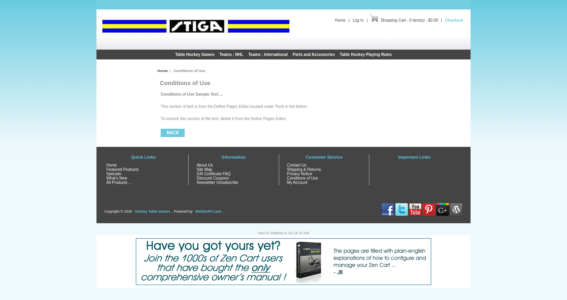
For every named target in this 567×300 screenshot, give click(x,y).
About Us (204, 165)
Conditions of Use (302, 178)
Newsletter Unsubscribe (217, 182)
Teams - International (268, 54)
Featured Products (122, 169)
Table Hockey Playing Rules (366, 54)
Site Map (204, 169)
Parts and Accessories (314, 54)
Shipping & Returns (304, 169)
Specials (113, 174)
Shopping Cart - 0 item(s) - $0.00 (409, 20)
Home (340, 20)
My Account (297, 182)
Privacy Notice (299, 174)
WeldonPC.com (208, 211)
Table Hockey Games (195, 54)
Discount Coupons (212, 178)
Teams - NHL (231, 54)
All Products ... (119, 182)
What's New (116, 178)
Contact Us (296, 165)
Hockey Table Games (152, 211)
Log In (358, 20)
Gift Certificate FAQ (213, 174)
